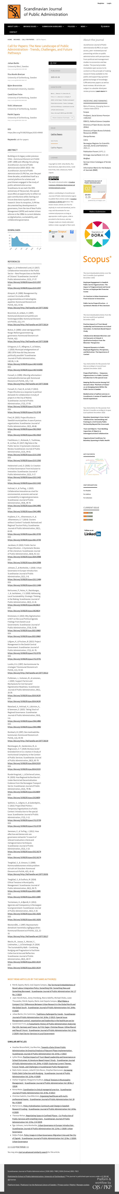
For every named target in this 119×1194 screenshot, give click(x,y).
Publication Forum (90, 151)
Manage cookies (83, 1185)
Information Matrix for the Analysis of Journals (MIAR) (97, 169)
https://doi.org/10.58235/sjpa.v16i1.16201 (24, 913)
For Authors (87, 494)
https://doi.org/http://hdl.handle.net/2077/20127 (28, 936)
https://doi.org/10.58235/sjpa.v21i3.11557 (24, 282)
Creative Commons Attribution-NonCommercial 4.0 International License (62, 185)
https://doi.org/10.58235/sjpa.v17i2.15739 (24, 820)
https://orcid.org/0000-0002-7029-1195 (17, 120)
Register (101, 3)
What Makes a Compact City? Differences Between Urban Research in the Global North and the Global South (44, 1004)
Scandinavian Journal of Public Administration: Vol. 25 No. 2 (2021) (39, 1054)
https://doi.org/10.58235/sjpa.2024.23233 (24, 763)
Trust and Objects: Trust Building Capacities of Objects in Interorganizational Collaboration (95, 431)
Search (105, 26)
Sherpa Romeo (89, 136)
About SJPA (13, 26)
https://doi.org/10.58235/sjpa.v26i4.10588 (24, 556)
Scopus (86, 112)
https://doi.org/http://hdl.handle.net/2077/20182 (28, 307)
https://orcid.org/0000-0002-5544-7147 (17, 80)
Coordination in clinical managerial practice (41, 1089)
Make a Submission (97, 211)
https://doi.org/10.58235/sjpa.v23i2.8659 (24, 792)
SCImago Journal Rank (92, 155)
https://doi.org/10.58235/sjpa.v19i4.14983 (24, 721)
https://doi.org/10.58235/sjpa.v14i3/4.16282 (25, 364)
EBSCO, (96, 121)
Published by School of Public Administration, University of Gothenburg (36, 1176)
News (83, 26)
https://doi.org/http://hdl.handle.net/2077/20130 (28, 741)
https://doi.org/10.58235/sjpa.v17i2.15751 (24, 653)
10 (24, 1147)
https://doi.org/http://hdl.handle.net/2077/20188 (28, 341)
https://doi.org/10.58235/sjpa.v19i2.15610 (24, 429)
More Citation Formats (61, 118)
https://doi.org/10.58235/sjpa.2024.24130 (24, 695)
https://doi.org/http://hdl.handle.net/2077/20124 (28, 324)
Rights (72, 1185)
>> (28, 1147)
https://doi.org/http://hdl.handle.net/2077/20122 (28, 673)
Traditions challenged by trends (49, 1014)
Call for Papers (28, 39)
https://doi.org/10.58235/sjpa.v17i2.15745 (24, 406)
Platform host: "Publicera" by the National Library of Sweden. (32, 1185)
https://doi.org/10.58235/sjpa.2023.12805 (24, 891)
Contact (13, 32)
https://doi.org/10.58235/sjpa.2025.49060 (25, 132)
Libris (85, 140)
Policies (71, 26)
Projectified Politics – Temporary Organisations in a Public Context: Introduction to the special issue (96, 375)
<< (9, 1147)
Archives (16, 39)
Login (109, 3)
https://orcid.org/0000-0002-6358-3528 (17, 69)
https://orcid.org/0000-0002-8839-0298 (17, 100)
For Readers (87, 491)
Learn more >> (101, 91)
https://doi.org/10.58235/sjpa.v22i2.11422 (24, 477)
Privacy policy (63, 1185)
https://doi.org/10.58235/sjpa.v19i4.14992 (24, 505)
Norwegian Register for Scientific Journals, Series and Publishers (96, 144)
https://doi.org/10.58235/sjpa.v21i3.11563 (24, 454)
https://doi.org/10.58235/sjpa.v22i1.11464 (24, 579)
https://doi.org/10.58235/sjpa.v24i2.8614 (24, 605)
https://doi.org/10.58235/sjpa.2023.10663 (24, 630)
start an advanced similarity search (33, 1152)
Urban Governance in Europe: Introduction (56, 1125)
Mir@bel (86, 158)
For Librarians (87, 498)
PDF (55, 63)
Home (10, 39)
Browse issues (30, 26)
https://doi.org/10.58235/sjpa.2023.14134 (24, 962)
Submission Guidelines (52, 26)
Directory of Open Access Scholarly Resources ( (96, 131)
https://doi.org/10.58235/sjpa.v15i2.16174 (24, 851)
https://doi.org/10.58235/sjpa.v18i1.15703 (24, 534)
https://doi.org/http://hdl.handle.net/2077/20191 (28, 874)
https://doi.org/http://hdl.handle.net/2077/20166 (28, 384)
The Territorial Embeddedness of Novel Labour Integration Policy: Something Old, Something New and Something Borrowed (43, 988)
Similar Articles (17, 1041)
